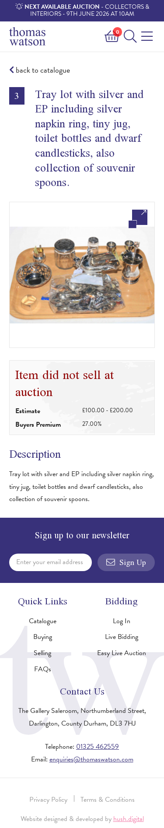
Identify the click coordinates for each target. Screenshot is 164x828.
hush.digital (128, 819)
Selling (42, 653)
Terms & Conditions (107, 799)
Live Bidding (121, 637)
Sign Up (126, 562)
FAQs (42, 669)
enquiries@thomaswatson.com (91, 759)
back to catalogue (39, 70)
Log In (121, 621)
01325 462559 (97, 746)
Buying (42, 637)
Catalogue (42, 621)
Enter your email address (49, 562)
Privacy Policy (48, 799)
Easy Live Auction (121, 653)
